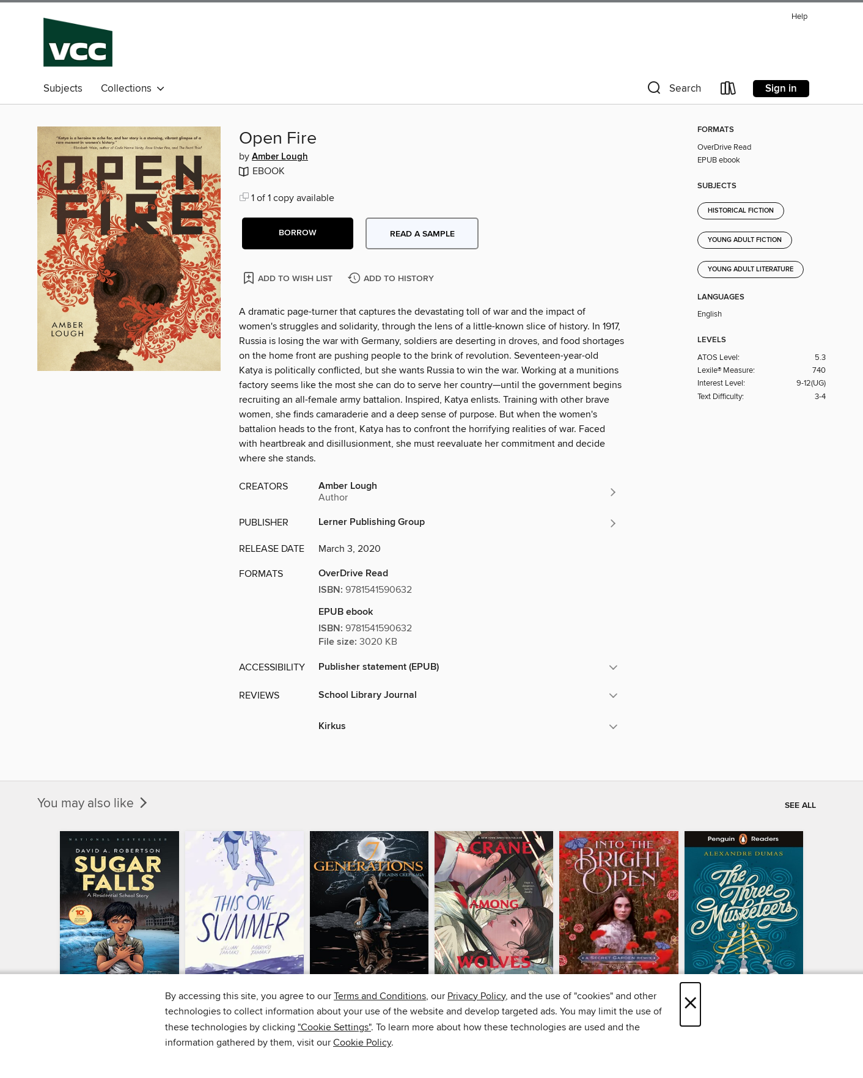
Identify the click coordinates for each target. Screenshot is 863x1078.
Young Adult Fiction (745, 240)
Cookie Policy (362, 1042)
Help (799, 16)
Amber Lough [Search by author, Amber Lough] (280, 157)
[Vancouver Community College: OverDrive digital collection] (78, 42)
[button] (673, 91)
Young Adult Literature (750, 269)
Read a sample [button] (422, 234)
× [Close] (690, 1004)
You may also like (93, 804)
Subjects (63, 88)
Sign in (781, 88)
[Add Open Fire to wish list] (289, 277)
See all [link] (800, 805)
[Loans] (728, 91)
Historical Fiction (741, 211)
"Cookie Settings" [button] (334, 1027)
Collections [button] (133, 88)
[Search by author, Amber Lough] (468, 491)
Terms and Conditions (380, 996)
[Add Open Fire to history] (392, 279)
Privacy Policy (476, 996)
